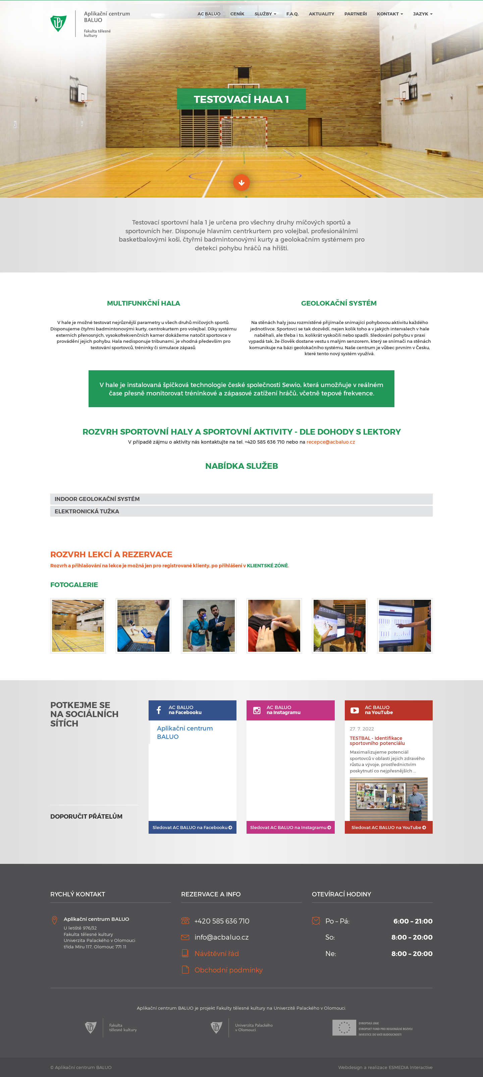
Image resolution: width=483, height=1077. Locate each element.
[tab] (241, 499)
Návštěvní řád (217, 953)
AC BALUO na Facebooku (192, 827)
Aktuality (321, 13)
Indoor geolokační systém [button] (97, 499)
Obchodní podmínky (229, 970)
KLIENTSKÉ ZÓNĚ (267, 565)
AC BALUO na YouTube (389, 827)
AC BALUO (209, 13)
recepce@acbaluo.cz (331, 442)
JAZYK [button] (423, 13)
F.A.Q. (292, 13)
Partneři (355, 13)
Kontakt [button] (390, 13)
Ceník (237, 13)
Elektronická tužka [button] (87, 511)
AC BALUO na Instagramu (290, 827)
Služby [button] (265, 13)
